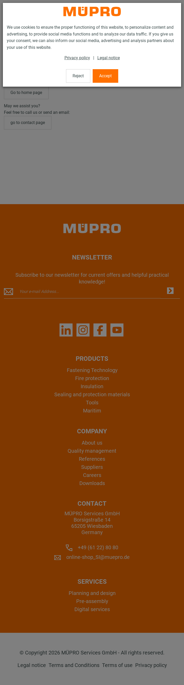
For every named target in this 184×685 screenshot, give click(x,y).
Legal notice (108, 57)
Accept (105, 75)
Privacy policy (77, 57)
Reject (78, 75)
